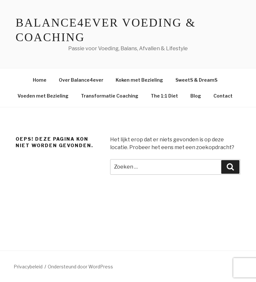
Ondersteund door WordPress (80, 266)
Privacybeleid (28, 266)
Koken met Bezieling (139, 80)
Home (39, 80)
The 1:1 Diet (164, 96)
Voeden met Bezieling (43, 96)
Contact (223, 96)
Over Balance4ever (81, 80)
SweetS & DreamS (196, 80)
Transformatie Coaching (109, 96)
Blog (195, 96)
